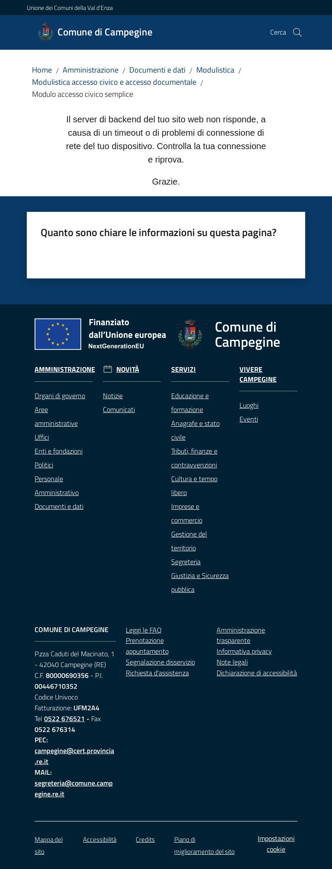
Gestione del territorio (189, 541)
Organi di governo (60, 395)
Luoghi (249, 405)
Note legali (232, 662)
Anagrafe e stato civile (195, 430)
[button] (297, 32)
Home (42, 70)
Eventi (248, 419)
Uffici (42, 437)
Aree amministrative (56, 416)
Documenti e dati (157, 70)
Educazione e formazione (190, 402)
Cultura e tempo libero (194, 485)
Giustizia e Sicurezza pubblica (200, 582)
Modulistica (215, 70)
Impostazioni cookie (276, 843)
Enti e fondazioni (59, 451)
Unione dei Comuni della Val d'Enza (70, 7)
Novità (127, 369)
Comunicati (119, 409)
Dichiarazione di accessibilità (257, 673)
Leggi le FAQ (144, 630)
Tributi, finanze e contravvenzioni (194, 458)
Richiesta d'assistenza (157, 673)
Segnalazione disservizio (160, 662)
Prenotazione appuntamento (147, 645)
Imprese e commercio (186, 513)
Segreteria (186, 561)
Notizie (113, 395)
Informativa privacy (244, 651)
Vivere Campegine (258, 374)
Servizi (183, 369)
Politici (44, 465)
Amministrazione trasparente (241, 635)
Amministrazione (90, 70)
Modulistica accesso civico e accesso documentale (114, 82)
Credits (145, 839)
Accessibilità (99, 839)
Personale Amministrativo (57, 485)
